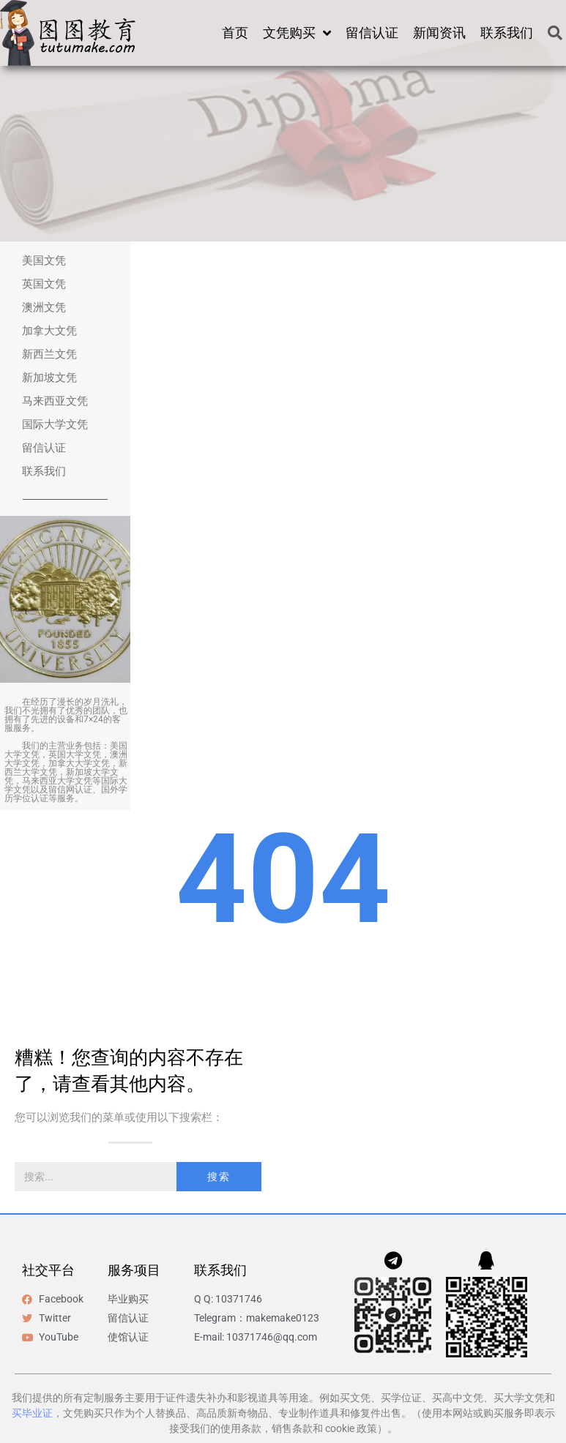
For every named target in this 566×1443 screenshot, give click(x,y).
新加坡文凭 (49, 377)
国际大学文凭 (55, 424)
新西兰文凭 (49, 354)
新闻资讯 (439, 32)
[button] (16, 600)
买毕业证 (32, 1413)
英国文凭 (44, 284)
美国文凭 (44, 260)
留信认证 (372, 32)
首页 (235, 32)
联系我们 (506, 32)
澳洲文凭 (44, 307)
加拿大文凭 (49, 330)
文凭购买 (297, 33)
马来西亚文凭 (55, 401)
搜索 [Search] (219, 1176)
